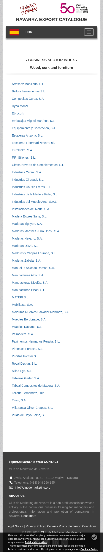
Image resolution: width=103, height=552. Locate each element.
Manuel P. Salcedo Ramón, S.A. (33, 268)
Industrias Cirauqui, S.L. (28, 179)
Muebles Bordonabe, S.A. (29, 319)
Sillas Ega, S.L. (22, 371)
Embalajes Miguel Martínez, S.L (33, 120)
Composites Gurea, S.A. (28, 98)
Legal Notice (14, 526)
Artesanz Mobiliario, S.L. (28, 84)
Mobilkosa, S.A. (22, 304)
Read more (28, 516)
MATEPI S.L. (20, 297)
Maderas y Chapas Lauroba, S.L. (34, 253)
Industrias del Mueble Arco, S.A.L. (34, 201)
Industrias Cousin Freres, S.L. (32, 187)
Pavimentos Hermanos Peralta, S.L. (36, 341)
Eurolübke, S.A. (22, 150)
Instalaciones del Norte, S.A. (31, 209)
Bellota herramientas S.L (28, 91)
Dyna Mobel (20, 106)
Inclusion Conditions (82, 526)
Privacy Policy (35, 526)
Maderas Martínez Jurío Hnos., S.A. (36, 231)
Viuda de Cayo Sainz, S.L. (29, 415)
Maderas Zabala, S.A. (26, 260)
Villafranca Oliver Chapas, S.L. (32, 407)
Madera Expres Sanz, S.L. (29, 216)
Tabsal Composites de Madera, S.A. (36, 385)
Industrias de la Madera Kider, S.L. (35, 194)
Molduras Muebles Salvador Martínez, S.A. (40, 312)
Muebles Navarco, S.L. (27, 326)
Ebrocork (18, 113)
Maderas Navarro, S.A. (27, 238)
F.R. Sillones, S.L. (24, 157)
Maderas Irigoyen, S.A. (27, 223)
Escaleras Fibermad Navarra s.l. (33, 143)
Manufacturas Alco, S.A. (28, 275)
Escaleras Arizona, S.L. (27, 135)
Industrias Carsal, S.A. (27, 172)
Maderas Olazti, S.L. (25, 246)
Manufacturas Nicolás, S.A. (30, 282)
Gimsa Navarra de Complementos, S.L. (38, 165)
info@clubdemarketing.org (32, 487)
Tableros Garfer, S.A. (26, 378)
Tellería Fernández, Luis (28, 393)
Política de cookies (36, 542)
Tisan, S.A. (19, 400)
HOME (30, 32)
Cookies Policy (57, 526)
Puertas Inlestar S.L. (25, 356)
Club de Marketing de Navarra (60, 532)
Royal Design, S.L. (24, 363)
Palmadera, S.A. (23, 334)
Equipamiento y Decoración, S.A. (34, 128)
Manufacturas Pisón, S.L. (29, 290)
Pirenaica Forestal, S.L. (27, 349)
